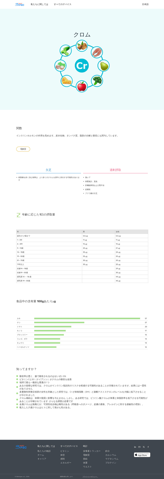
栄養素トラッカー (92, 451)
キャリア (42, 459)
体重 (85, 463)
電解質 (23, 149)
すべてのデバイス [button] (62, 4)
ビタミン (64, 451)
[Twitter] (144, 447)
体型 (62, 455)
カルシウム (110, 455)
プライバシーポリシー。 (90, 476)
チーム (41, 455)
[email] (139, 447)
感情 (62, 459)
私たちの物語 (44, 451)
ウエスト (87, 466)
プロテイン (110, 463)
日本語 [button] (145, 4)
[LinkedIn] (135, 447)
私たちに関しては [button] (39, 4)
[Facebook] (148, 447)
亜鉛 (85, 459)
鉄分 (107, 451)
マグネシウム (111, 459)
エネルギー (65, 463)
